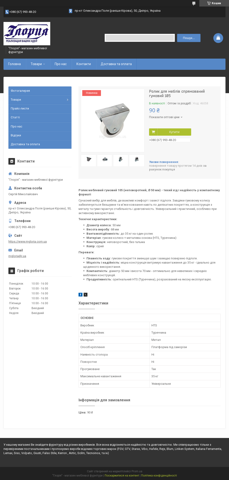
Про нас (61, 64)
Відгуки (16, 135)
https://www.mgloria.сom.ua (27, 241)
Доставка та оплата (116, 64)
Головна (14, 64)
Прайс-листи (20, 108)
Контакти (83, 64)
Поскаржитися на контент (122, 475)
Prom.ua (137, 471)
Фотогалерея (20, 90)
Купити (174, 132)
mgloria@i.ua (17, 256)
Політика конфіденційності (159, 475)
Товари (36, 64)
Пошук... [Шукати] (189, 38)
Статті (15, 117)
